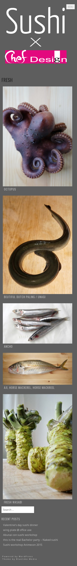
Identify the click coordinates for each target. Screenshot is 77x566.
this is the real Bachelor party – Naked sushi (30, 540)
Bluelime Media (26, 559)
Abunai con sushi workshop (20, 535)
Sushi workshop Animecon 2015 (22, 545)
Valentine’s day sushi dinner (20, 525)
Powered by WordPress (17, 556)
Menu (70, 7)
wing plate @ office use (17, 530)
